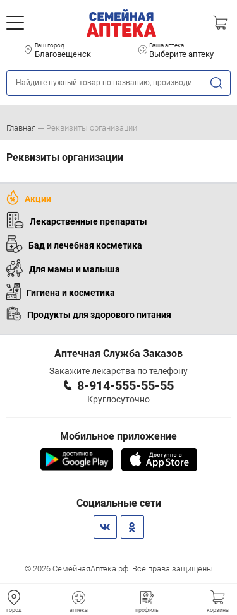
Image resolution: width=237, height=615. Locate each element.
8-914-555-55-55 (125, 385)
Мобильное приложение (118, 436)
